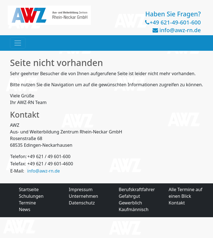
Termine (27, 203)
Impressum (81, 189)
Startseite (29, 189)
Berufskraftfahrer (137, 189)
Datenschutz (82, 203)
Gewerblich (130, 203)
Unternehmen (83, 196)
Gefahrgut (129, 196)
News (24, 209)
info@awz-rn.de (180, 30)
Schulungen (31, 196)
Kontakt (177, 203)
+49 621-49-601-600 (175, 22)
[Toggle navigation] (18, 43)
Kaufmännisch (133, 209)
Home (15, 223)
